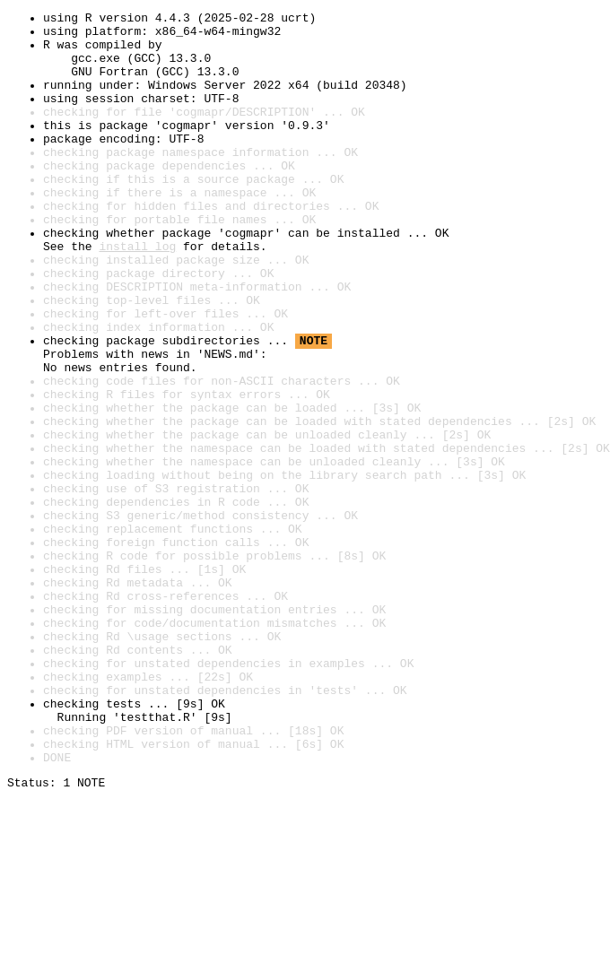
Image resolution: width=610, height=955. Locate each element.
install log (137, 294)
